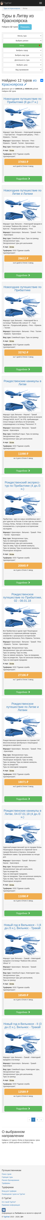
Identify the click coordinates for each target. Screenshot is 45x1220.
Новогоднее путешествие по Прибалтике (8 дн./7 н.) (22, 100)
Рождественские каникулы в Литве (22, 382)
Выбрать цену (29, 65)
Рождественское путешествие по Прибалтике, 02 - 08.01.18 (22, 597)
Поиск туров (6, 1174)
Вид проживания (28, 70)
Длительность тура (28, 60)
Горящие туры (7, 1177)
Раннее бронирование (10, 1180)
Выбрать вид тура (28, 55)
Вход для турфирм (9, 1191)
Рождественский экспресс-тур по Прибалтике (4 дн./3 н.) (22, 485)
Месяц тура (29, 36)
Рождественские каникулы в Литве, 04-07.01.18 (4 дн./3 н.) (22, 814)
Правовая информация (11, 1205)
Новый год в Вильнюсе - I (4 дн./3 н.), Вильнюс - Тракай (22, 926)
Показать (25, 27)
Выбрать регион (28, 41)
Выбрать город (28, 50)
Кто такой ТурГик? (9, 1202)
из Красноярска (19, 82)
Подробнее (23, 178)
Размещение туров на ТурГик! (13, 1194)
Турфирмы (6, 1183)
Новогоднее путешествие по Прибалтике (22, 288)
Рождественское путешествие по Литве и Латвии (22, 707)
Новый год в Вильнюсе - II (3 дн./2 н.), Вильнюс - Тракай (22, 1025)
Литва (29, 45)
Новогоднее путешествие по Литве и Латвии (22, 192)
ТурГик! (7, 3)
